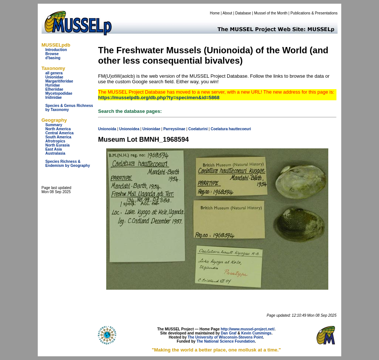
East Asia (53, 149)
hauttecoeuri (240, 129)
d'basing (52, 58)
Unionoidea (129, 129)
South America (58, 137)
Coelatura (219, 129)
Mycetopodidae (58, 93)
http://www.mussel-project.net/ (247, 329)
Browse (51, 54)
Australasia (55, 153)
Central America (59, 133)
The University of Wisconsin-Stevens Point (225, 337)
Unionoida (107, 129)
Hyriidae (52, 85)
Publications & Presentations (314, 13)
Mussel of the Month (271, 13)
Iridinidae (53, 97)
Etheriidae (54, 89)
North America (58, 129)
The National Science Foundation (226, 341)
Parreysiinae (174, 129)
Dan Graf (229, 333)
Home (215, 13)
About (227, 13)
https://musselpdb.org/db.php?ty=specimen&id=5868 (158, 97)
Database (243, 13)
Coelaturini (198, 129)
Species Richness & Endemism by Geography (67, 163)
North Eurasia (57, 145)
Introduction (56, 50)
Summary (53, 125)
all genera (54, 73)
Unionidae (54, 77)
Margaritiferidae (59, 81)
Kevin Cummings (256, 333)
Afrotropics (55, 141)
